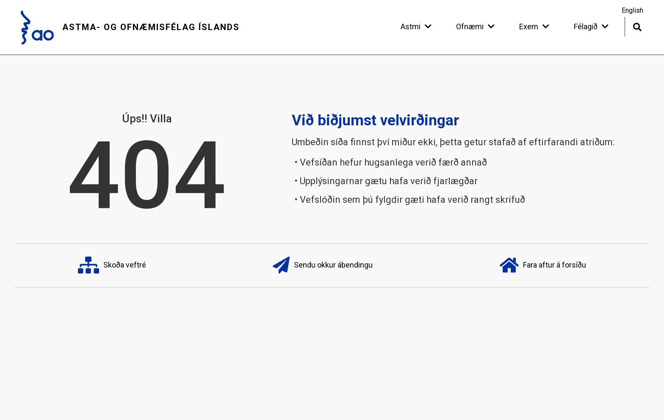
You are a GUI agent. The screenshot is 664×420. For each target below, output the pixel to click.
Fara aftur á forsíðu (543, 265)
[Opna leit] (637, 26)
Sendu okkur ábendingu (323, 265)
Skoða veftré (112, 265)
